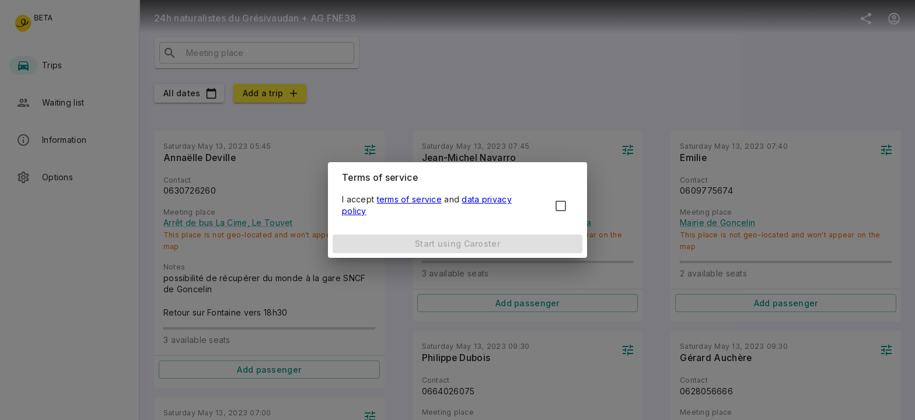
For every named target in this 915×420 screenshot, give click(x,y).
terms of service (409, 199)
